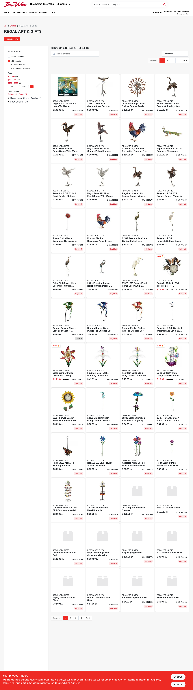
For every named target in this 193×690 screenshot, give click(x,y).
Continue (178, 677)
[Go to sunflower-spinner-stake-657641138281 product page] (137, 590)
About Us (157, 13)
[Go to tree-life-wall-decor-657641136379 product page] (172, 500)
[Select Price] (32, 86)
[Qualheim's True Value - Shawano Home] (16, 4)
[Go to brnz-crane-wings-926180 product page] (172, 186)
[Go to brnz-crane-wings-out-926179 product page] (137, 186)
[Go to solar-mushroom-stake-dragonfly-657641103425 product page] (137, 410)
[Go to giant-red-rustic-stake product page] (68, 231)
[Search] (165, 4)
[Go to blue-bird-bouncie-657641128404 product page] (68, 500)
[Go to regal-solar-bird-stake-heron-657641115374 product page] (68, 276)
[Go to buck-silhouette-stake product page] (172, 590)
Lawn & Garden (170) (19, 102)
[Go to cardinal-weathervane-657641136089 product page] (172, 321)
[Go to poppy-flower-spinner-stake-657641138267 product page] (68, 590)
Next (185, 60)
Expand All (23, 94)
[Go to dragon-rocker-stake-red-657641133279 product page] (137, 321)
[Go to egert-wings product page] (103, 186)
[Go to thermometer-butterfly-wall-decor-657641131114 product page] (172, 276)
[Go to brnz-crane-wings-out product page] (172, 96)
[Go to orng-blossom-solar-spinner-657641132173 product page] (68, 365)
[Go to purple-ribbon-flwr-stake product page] (172, 455)
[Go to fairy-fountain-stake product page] (137, 365)
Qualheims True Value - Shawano (50, 4)
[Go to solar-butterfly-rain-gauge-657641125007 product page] (172, 365)
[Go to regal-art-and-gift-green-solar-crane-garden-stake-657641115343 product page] (137, 231)
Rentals (43, 13)
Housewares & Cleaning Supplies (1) (25, 98)
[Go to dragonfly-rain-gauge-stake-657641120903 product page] (103, 410)
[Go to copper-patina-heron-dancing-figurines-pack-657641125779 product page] (103, 141)
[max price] (24, 86)
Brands (33, 13)
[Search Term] (129, 4)
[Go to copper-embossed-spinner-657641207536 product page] (137, 500)
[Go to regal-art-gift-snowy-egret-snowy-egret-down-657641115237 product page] (137, 276)
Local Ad (54, 13)
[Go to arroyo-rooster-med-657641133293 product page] (103, 231)
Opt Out (178, 684)
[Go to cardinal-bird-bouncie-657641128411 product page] (103, 500)
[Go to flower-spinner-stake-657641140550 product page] (172, 545)
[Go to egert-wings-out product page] (68, 186)
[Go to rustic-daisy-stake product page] (172, 410)
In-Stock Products (18, 64)
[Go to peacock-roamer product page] (172, 141)
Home (7, 13)
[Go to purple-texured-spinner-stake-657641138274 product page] (103, 590)
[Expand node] (9, 98)
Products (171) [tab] (12, 39)
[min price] (12, 86)
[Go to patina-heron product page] (103, 276)
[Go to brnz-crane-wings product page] (68, 141)
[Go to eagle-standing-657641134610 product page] (103, 545)
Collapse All (12, 94)
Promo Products (17, 56)
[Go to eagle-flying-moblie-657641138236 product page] (137, 545)
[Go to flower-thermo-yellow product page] (68, 410)
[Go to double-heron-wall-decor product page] (68, 96)
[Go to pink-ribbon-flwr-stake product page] (137, 455)
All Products (16, 61)
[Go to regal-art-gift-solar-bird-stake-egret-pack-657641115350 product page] (172, 231)
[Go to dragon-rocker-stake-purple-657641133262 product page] (103, 321)
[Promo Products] (9, 57)
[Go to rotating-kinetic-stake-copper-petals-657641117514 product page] (137, 96)
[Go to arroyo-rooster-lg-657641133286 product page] (137, 141)
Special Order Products (20, 68)
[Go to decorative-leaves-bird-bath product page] (68, 545)
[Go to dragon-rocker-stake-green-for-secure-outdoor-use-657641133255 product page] (68, 321)
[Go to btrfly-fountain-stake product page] (103, 365)
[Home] (5, 25)
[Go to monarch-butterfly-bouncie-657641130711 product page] (68, 455)
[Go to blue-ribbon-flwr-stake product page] (103, 455)
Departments (18, 13)
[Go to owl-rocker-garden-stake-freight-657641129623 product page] (103, 96)
